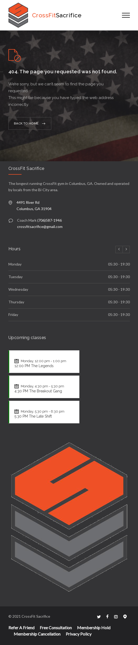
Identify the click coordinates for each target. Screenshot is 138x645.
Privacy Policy (78, 633)
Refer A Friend (21, 627)
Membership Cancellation (37, 633)
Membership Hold (93, 627)
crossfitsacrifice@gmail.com (40, 226)
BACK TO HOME (26, 123)
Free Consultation (56, 627)
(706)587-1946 (49, 220)
